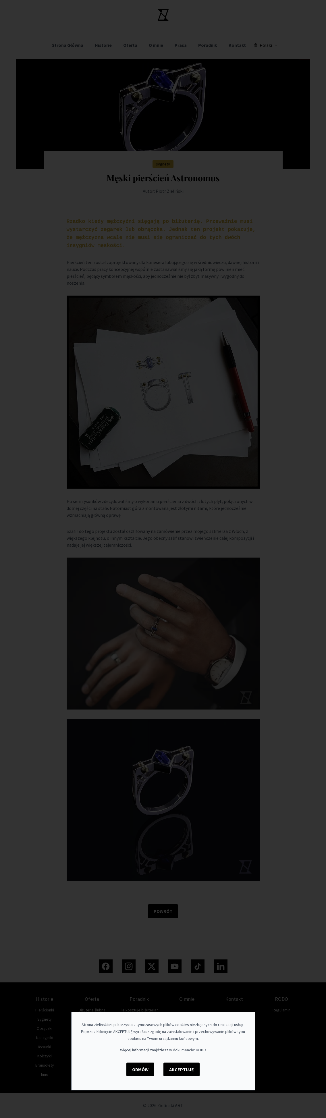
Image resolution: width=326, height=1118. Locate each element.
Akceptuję (181, 1069)
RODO (201, 1050)
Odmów (140, 1069)
